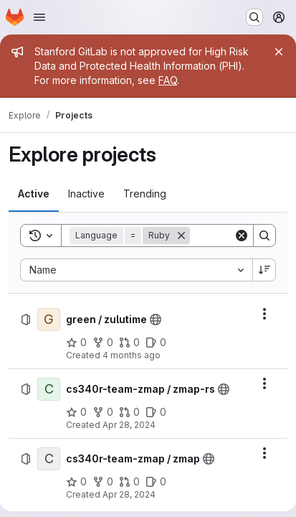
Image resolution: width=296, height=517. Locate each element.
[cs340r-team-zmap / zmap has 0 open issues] (155, 482)
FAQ (167, 80)
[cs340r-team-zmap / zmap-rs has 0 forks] (102, 412)
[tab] (34, 194)
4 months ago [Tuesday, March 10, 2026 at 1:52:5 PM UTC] (131, 355)
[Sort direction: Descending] (264, 269)
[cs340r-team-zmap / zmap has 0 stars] (76, 482)
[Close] (278, 51)
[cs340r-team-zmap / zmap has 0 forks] (102, 482)
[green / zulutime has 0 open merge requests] (129, 342)
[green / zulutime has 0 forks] (102, 342)
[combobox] (136, 269)
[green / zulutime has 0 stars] (76, 342)
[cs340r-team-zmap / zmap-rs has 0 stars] (76, 412)
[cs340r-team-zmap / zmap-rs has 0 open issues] (155, 412)
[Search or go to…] (254, 17)
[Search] (264, 235)
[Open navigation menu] (39, 17)
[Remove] (181, 235)
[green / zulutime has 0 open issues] (155, 342)
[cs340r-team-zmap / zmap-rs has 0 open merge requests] (129, 412)
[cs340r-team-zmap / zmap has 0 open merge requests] (129, 482)
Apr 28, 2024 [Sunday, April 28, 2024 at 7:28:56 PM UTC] (129, 494)
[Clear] (241, 235)
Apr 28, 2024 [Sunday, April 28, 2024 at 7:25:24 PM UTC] (129, 424)
